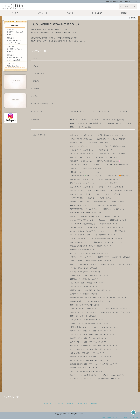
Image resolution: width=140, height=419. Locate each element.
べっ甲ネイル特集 (76, 198)
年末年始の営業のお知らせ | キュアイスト (84, 249)
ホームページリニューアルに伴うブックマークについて (89, 231)
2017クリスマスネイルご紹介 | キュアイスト (116, 264)
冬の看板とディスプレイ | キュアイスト (83, 268)
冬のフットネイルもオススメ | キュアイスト (85, 272)
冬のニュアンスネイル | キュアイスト (83, 264)
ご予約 (35, 96)
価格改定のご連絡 (76, 142)
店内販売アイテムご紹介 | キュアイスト (83, 294)
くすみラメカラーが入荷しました (81, 150)
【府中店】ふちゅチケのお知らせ (116, 165)
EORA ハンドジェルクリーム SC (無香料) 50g (85, 123)
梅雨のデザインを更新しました (81, 161)
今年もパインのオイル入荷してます (111, 187)
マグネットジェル (106, 198)
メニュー (36, 66)
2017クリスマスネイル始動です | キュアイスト (114, 257)
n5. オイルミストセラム (78, 120)
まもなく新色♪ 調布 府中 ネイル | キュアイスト (88, 353)
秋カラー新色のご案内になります (81, 179)
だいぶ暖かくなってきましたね (121, 190)
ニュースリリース (39, 135)
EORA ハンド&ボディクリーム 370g (119, 123)
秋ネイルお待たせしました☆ (109, 179)
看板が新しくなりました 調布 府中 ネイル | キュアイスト (91, 356)
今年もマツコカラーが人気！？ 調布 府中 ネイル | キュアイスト (93, 345)
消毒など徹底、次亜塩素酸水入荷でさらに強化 (86, 212)
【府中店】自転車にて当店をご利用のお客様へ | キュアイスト (91, 260)
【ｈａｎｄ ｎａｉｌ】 (78, 111)
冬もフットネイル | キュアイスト (81, 257)
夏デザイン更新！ (118, 201)
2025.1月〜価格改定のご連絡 (115, 146)
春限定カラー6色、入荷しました (81, 135)
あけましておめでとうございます (108, 194)
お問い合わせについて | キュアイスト (83, 312)
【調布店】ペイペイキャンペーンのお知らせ (85, 168)
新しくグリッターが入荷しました (81, 187)
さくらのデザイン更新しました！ (81, 220)
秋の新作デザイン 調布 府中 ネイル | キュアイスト (89, 338)
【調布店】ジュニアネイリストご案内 (112, 153)
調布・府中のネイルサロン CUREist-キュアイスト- (120, 417)
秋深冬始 (91, 198)
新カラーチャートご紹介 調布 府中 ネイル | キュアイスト (91, 331)
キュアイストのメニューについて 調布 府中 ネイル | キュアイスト (94, 349)
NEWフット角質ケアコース (79, 205)
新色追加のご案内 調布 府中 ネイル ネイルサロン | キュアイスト (94, 364)
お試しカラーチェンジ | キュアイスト (119, 309)
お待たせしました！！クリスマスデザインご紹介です (106, 227)
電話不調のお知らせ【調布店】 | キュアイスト (108, 238)
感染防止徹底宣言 (100, 201)
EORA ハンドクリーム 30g (80, 127)
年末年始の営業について (108, 224)
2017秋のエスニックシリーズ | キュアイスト (116, 312)
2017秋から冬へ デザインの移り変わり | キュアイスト (89, 275)
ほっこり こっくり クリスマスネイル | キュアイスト (89, 253)
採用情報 (124, 13)
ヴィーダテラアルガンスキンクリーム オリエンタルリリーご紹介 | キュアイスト (98, 297)
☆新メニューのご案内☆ (96, 190)
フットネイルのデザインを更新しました (108, 205)
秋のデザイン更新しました (79, 201)
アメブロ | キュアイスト (78, 238)
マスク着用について (106, 150)
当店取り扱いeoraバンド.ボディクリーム (112, 135)
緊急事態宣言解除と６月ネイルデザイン (84, 209)
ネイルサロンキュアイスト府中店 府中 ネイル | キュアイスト (92, 334)
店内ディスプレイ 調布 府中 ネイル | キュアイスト (89, 342)
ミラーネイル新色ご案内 (108, 183)
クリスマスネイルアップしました (81, 153)
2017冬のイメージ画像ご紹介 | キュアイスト (85, 279)
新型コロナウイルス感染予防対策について (84, 216)
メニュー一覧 (42, 13)
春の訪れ (102, 220)
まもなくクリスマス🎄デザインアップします (85, 176)
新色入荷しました (76, 190)
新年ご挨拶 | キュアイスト (79, 242)
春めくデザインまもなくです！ (81, 194)
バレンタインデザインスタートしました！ (84, 146)
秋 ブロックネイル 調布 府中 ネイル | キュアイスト (90, 360)
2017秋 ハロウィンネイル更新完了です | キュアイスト (89, 323)
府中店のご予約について (113, 216)
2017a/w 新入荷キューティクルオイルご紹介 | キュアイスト (91, 301)
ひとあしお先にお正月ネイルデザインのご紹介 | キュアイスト (91, 246)
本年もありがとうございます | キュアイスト (109, 242)
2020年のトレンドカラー (119, 220)
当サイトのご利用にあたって (43, 104)
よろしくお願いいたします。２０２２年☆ (84, 165)
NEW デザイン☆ (119, 231)
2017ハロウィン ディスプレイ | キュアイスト (85, 305)
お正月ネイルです (76, 227)
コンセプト (16, 13)
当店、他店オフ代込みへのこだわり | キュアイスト (87, 283)
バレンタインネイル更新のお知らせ (82, 224)
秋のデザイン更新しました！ (80, 157)
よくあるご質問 (97, 13)
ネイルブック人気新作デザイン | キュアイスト (86, 371)
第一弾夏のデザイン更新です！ (106, 157)
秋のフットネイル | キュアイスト (114, 375)
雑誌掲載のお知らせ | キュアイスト (110, 379)
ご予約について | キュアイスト (106, 235)
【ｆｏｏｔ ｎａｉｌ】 (103, 111)
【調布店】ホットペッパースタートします (84, 172)
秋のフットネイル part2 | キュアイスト (84, 375)
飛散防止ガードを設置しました (114, 209)
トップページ (46, 41)
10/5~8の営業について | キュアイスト (83, 327)
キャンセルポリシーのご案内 (98, 142)
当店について (38, 58)
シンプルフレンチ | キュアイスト (81, 379)
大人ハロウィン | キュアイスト (112, 327)
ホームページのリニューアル (80, 235)
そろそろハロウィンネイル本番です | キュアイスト (87, 320)
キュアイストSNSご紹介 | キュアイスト (83, 286)
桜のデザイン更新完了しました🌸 (109, 161)
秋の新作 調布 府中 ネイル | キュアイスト (86, 368)
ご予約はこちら (129, 6)
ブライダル (123, 111)
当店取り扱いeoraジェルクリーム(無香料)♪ (112, 139)
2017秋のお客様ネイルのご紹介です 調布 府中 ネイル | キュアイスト (95, 290)
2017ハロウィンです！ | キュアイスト (83, 316)
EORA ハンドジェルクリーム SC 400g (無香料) (108, 120)
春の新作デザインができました (81, 139)
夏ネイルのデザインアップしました (82, 183)
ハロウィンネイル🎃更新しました (118, 176)
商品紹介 (70, 13)
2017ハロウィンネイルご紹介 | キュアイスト (85, 309)
